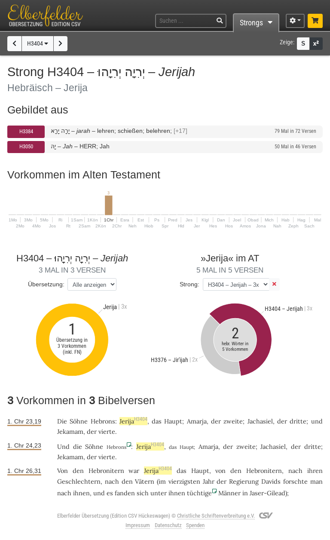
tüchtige (199, 493)
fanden (125, 493)
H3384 (26, 131)
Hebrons (103, 421)
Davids (271, 481)
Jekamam (70, 431)
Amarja (197, 421)
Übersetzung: (46, 284)
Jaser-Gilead (267, 493)
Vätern (144, 481)
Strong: (189, 284)
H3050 (26, 146)
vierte (106, 431)
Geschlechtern (79, 481)
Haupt (173, 421)
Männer (229, 493)
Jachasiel (260, 421)
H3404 (37, 43)
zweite (233, 421)
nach (64, 493)
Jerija (133, 421)
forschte (295, 481)
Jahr (208, 481)
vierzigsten (184, 481)
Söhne (79, 421)
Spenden (195, 525)
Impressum (137, 525)
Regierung (244, 481)
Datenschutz (168, 525)
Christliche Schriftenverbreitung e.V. (216, 515)
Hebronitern (106, 470)
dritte (298, 421)
